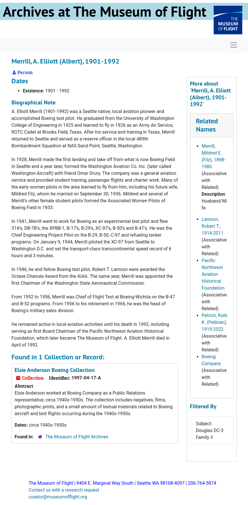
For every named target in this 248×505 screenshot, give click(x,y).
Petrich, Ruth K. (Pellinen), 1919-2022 (214, 322)
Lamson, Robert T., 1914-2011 (212, 226)
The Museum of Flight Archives (76, 436)
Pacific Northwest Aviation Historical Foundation (213, 274)
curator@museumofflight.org (58, 497)
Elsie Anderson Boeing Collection (55, 370)
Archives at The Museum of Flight (104, 11)
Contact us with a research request (64, 490)
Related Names (207, 125)
